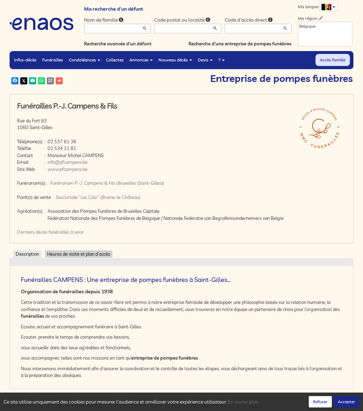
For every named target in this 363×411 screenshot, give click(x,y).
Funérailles (52, 59)
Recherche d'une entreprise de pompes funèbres (240, 43)
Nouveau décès (175, 59)
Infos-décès (25, 59)
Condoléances (84, 59)
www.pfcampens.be (68, 169)
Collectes (115, 59)
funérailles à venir (66, 232)
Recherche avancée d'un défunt (117, 43)
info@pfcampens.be (68, 162)
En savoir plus (243, 402)
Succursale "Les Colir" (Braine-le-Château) (98, 197)
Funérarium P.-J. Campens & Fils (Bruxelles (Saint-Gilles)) (107, 183)
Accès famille (332, 59)
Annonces (141, 59)
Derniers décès (32, 232)
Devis (205, 59)
